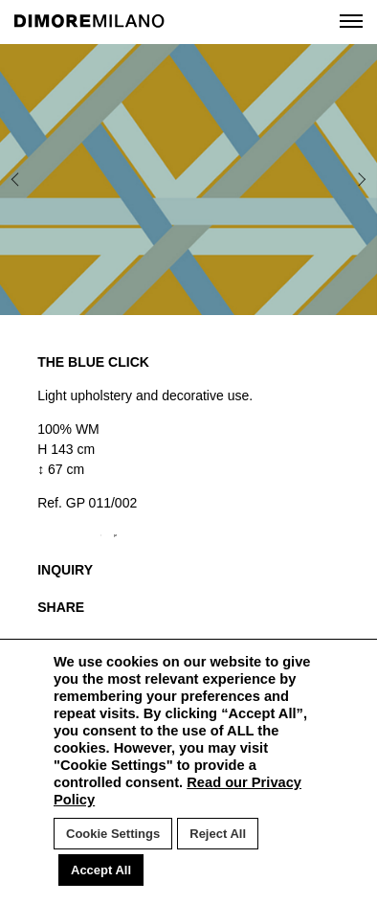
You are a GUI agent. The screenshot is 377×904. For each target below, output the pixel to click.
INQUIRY (65, 569)
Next (337, 179)
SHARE (60, 607)
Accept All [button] (101, 870)
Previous (28, 179)
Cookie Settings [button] (113, 833)
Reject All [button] (217, 833)
